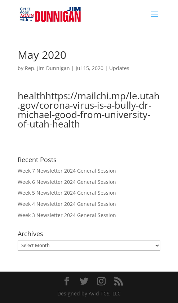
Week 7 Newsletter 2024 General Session (67, 170)
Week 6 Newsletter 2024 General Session (67, 181)
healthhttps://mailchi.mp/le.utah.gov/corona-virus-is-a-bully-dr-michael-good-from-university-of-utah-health (89, 109)
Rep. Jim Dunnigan (47, 68)
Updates (119, 68)
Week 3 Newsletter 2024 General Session (67, 215)
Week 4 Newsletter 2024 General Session (67, 203)
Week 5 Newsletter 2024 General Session (67, 192)
